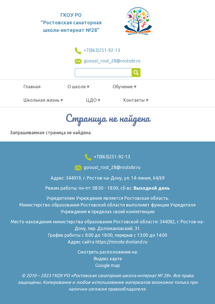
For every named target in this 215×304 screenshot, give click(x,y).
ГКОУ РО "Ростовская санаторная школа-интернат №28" (71, 22)
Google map (107, 265)
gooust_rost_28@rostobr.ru (112, 60)
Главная (32, 86)
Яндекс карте (108, 258)
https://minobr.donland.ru (121, 241)
